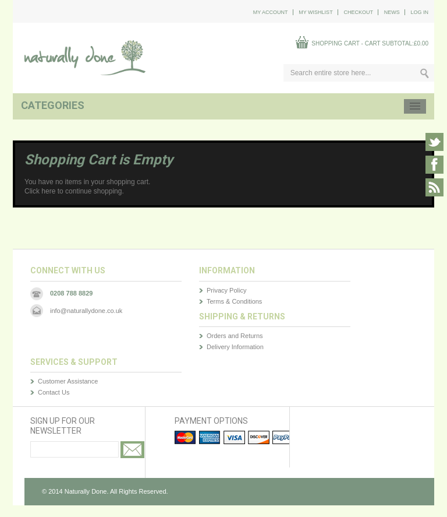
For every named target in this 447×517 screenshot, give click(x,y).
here (48, 191)
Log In (419, 12)
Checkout (358, 12)
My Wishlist (315, 12)
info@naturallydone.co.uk (86, 310)
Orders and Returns (235, 335)
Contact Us (53, 392)
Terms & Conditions (234, 301)
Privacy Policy (226, 290)
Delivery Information (235, 346)
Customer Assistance (68, 381)
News (392, 12)
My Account (270, 12)
